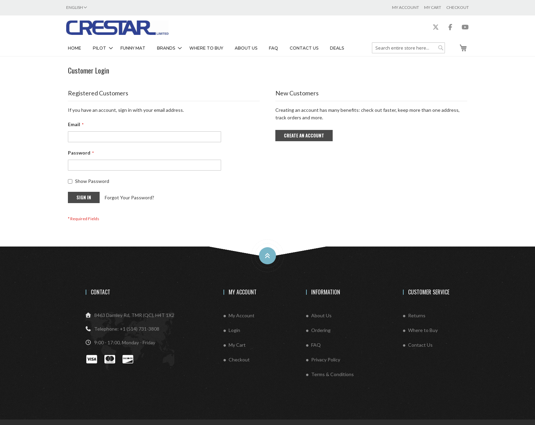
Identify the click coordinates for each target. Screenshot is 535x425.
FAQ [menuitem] (273, 48)
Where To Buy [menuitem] (206, 48)
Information (325, 292)
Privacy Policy (325, 359)
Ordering (321, 330)
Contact (100, 292)
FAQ (316, 345)
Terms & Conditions (332, 374)
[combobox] (408, 47)
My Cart (432, 7)
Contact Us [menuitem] (304, 48)
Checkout (457, 7)
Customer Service (428, 292)
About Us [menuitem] (246, 48)
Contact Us (420, 345)
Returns (416, 315)
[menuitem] (101, 48)
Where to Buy (423, 330)
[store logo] (117, 28)
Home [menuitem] (74, 48)
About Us (321, 315)
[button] (76, 7)
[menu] (220, 48)
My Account (405, 7)
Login (234, 330)
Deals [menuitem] (337, 48)
